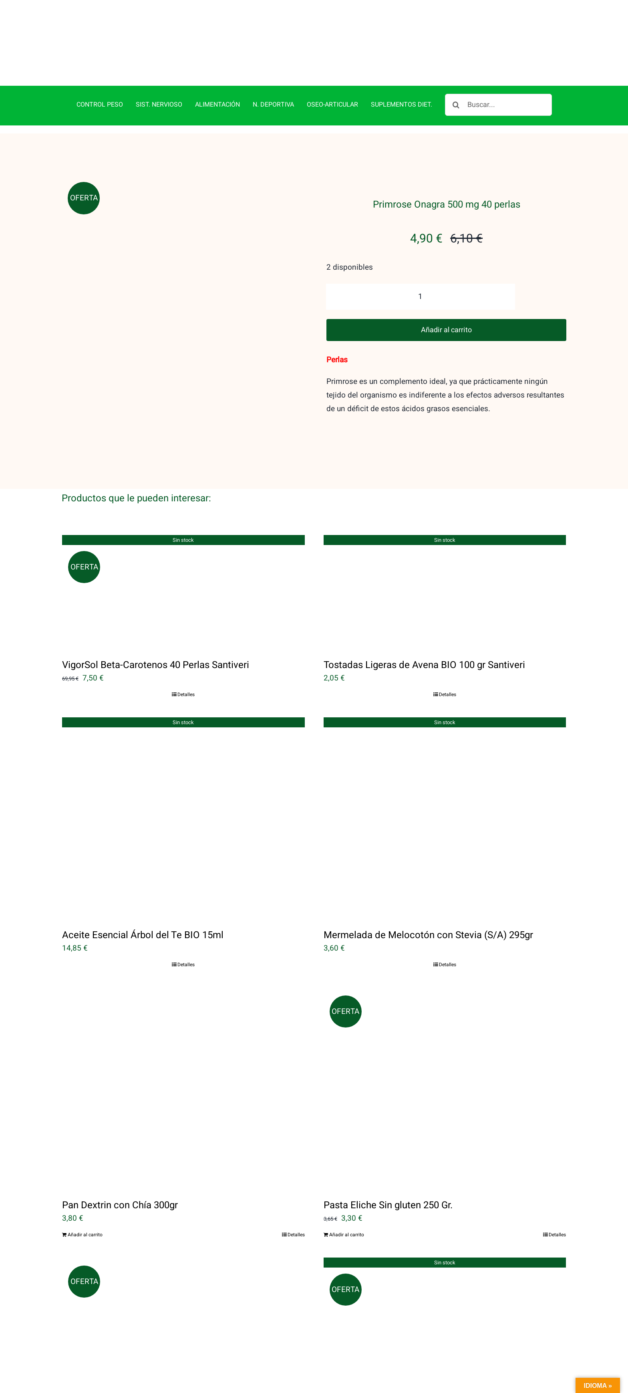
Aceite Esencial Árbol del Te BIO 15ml (142, 935)
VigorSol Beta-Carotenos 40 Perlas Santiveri (155, 665)
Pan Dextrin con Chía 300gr (120, 1205)
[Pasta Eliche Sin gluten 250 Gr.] (445, 1087)
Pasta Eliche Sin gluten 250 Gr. (388, 1205)
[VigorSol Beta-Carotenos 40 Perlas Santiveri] (183, 591)
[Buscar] (456, 105)
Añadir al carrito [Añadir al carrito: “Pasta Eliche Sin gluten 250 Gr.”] (346, 1234)
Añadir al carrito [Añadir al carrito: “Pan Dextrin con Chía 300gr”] (85, 1234)
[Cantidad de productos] (420, 297)
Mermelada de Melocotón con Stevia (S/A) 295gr (428, 935)
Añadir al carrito (446, 330)
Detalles (186, 694)
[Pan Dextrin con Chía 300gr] (183, 1087)
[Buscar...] (498, 105)
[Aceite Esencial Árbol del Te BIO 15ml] (183, 817)
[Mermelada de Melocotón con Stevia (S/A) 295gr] (445, 817)
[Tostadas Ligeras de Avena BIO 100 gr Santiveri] (445, 591)
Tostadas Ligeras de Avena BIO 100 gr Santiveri (424, 665)
